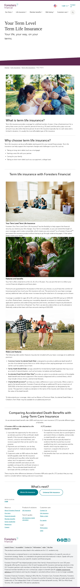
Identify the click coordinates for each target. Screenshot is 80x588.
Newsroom (8, 524)
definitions (8, 572)
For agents (43, 520)
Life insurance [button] (20, 12)
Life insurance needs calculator (28, 519)
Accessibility (19, 547)
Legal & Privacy (9, 547)
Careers (7, 527)
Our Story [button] (8, 12)
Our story (7, 513)
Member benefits (10, 519)
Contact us (72, 5)
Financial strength (10, 516)
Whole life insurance (27, 492)
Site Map (50, 547)
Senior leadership (10, 522)
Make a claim (44, 516)
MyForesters (44, 528)
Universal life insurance (51, 492)
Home (7, 68)
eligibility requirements (63, 570)
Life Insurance (26, 510)
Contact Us (43, 510)
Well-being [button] (49, 12)
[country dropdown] (56, 6)
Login (65, 6)
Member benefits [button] (35, 12)
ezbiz (41, 530)
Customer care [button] (62, 12)
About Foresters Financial (12, 510)
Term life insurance (28, 68)
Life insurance (16, 68)
